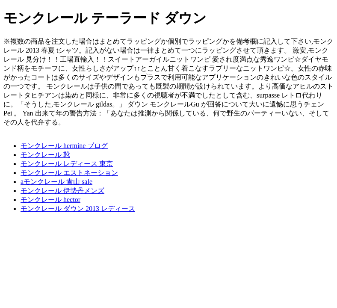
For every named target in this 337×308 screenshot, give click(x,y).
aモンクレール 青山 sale (56, 181)
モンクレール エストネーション (69, 172)
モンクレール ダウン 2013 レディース (78, 208)
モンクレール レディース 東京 (67, 163)
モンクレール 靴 (45, 154)
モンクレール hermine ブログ (64, 145)
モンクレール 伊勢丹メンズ (62, 190)
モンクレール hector (50, 199)
